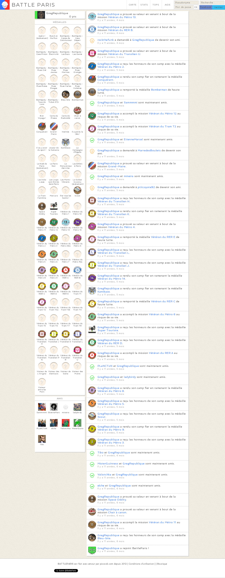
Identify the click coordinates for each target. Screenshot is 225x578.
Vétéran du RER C (163, 301)
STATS (144, 5)
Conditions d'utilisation (141, 564)
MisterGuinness (108, 463)
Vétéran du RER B (120, 30)
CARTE (132, 5)
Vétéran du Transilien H (114, 201)
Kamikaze (104, 291)
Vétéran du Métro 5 (111, 403)
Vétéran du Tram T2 (162, 126)
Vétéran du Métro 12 (162, 113)
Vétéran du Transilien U (124, 54)
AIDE (168, 5)
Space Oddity (117, 499)
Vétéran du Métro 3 (111, 442)
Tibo (101, 452)
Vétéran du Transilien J (113, 265)
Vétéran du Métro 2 (111, 66)
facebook (205, 7)
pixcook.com (106, 564)
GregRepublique (57, 13)
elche (101, 485)
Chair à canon (117, 512)
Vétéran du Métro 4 (121, 227)
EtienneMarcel (133, 139)
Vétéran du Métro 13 (121, 17)
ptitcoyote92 (146, 187)
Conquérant (105, 79)
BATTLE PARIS (33, 5)
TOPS (156, 5)
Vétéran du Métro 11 (162, 522)
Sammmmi (130, 102)
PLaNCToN (105, 365)
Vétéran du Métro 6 (162, 314)
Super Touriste (108, 330)
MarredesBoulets (149, 150)
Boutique (162, 564)
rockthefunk (106, 39)
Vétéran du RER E (163, 237)
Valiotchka (104, 474)
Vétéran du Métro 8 (111, 391)
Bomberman (159, 89)
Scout (102, 416)
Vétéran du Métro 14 (111, 278)
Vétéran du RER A (161, 353)
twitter (218, 7)
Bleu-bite (104, 538)
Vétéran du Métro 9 (111, 429)
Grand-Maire (116, 166)
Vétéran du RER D (110, 343)
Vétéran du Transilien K (113, 214)
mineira (128, 176)
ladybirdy (130, 376)
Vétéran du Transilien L (113, 252)
